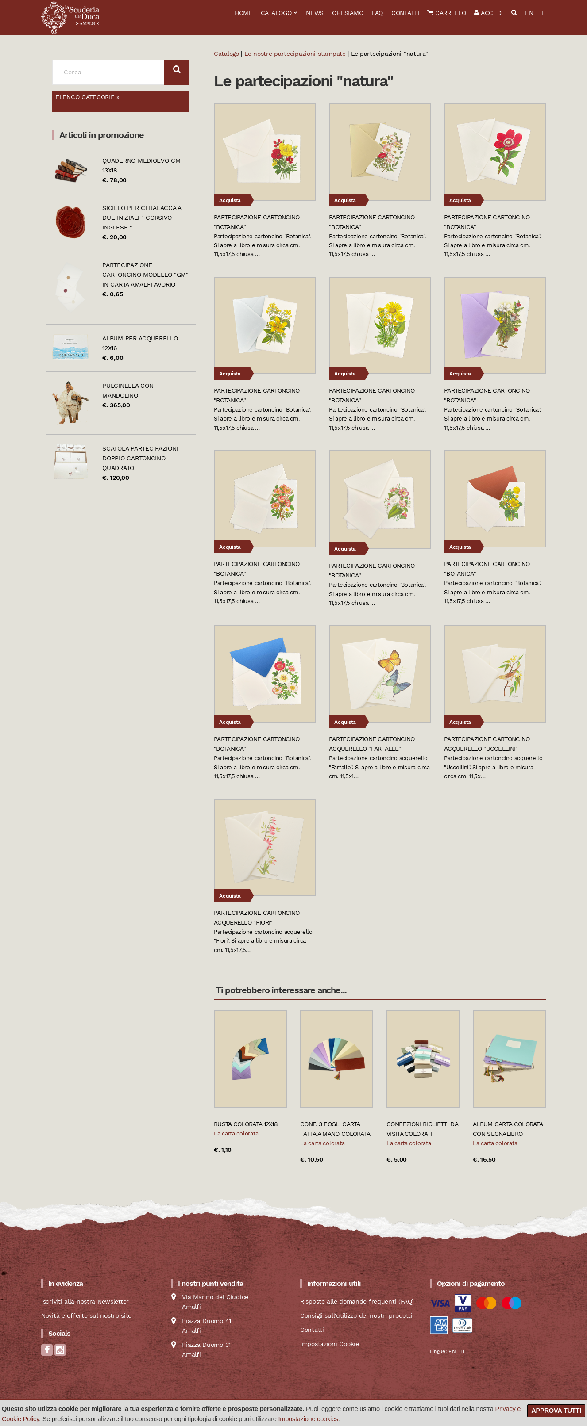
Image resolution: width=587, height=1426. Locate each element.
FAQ (377, 12)
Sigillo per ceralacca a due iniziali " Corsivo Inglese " (141, 217)
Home (243, 12)
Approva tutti (556, 1410)
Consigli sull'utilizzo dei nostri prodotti (356, 1315)
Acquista (230, 200)
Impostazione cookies (308, 1418)
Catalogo (276, 12)
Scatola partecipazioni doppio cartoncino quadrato (140, 458)
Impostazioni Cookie (329, 1343)
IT (544, 12)
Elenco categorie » (87, 96)
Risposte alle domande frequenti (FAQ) (357, 1301)
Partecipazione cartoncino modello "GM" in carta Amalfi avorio (145, 274)
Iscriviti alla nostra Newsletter (85, 1301)
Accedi (488, 12)
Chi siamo (347, 12)
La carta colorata (236, 1133)
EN (529, 12)
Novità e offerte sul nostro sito (86, 1315)
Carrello (446, 12)
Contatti (405, 12)
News (315, 12)
